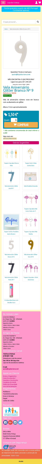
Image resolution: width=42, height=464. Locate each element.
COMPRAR (21, 125)
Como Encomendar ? (9, 378)
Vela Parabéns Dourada (31, 186)
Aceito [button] (21, 461)
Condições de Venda (9, 382)
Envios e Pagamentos (10, 376)
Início (6, 29)
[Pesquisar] (37, 21)
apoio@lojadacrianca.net (21, 74)
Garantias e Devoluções (10, 380)
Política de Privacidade (10, 384)
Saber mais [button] (15, 455)
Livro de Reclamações (10, 386)
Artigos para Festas (9, 138)
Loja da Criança (13, 3)
